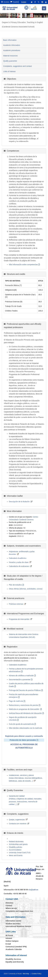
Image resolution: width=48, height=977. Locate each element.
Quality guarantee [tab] (10, 61)
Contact (9, 906)
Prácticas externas (16, 604)
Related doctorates (16, 842)
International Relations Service (18, 926)
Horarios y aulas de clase (18, 562)
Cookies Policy (36, 974)
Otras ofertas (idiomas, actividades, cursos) (25, 589)
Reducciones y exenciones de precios (23, 705)
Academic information (11, 45)
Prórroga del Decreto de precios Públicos (25, 690)
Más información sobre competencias (23, 264)
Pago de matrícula (16, 701)
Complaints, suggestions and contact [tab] (17, 66)
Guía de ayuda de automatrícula (21, 724)
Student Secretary (13, 924)
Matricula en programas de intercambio (24, 709)
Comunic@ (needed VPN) (16, 947)
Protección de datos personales (23, 740)
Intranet (9, 938)
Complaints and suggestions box (19, 911)
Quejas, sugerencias (17, 820)
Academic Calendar (14, 949)
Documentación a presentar (19, 679)
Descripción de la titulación (19, 502)
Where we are (11, 908)
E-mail (8, 944)
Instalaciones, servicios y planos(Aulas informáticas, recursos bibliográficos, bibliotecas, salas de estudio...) (26, 778)
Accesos (5, 2)
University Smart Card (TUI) (19, 853)
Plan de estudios (15, 585)
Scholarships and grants (18, 844)
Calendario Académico (17, 558)
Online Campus (12, 941)
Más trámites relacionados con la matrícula (25, 728)
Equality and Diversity (15, 962)
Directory (9, 903)
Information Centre (13, 921)
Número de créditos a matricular (21, 676)
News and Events (15, 855)
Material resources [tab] (10, 56)
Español (14, 2)
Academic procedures (11, 50)
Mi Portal (9, 935)
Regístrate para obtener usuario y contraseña (24, 736)
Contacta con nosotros (17, 824)
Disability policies (15, 847)
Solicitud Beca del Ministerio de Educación (25, 713)
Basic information (9, 40)
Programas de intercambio (19, 619)
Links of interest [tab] (9, 71)
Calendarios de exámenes (19, 566)
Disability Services (13, 959)
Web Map (26, 974)
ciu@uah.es (33, 890)
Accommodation (15, 850)
